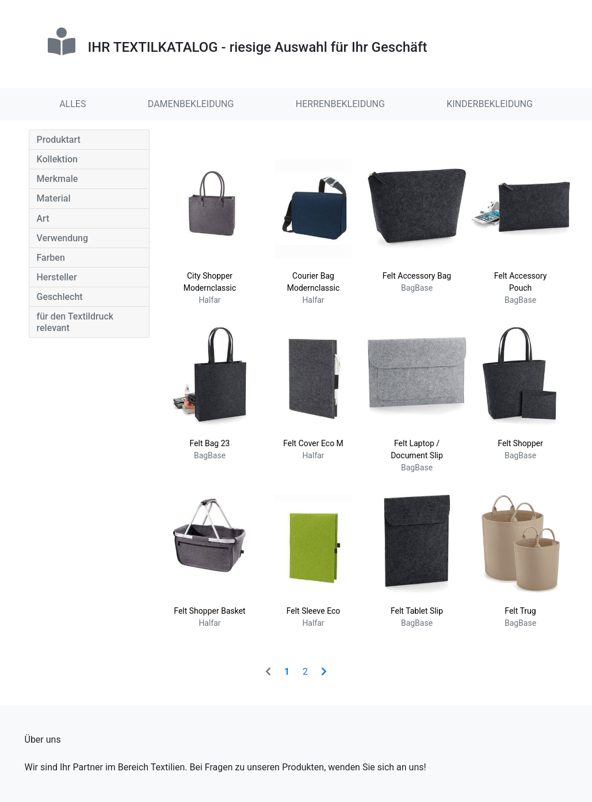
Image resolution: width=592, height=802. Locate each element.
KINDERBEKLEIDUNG (489, 103)
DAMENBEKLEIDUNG (191, 103)
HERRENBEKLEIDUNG (340, 103)
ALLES (72, 103)
